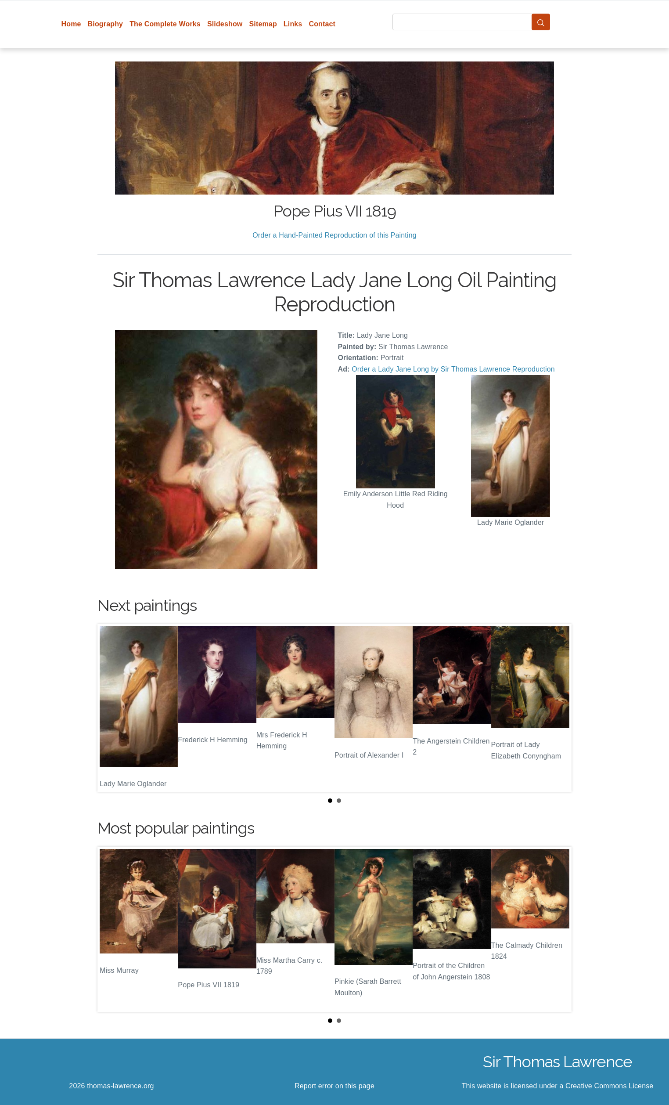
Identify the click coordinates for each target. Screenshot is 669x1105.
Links (293, 24)
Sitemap (263, 24)
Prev (111, 708)
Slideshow (225, 24)
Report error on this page (334, 1086)
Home (71, 24)
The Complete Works (165, 24)
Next (558, 708)
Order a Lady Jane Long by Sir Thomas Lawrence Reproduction (453, 369)
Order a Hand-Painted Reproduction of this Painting (334, 235)
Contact (322, 24)
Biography (105, 24)
